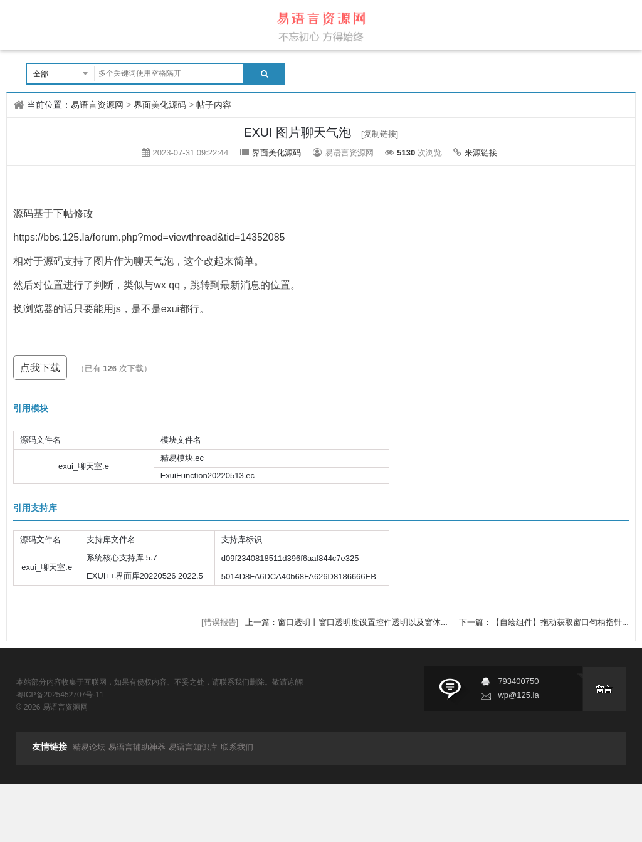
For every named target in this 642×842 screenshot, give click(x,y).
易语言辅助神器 (137, 747)
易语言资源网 (97, 105)
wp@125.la (518, 695)
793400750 (518, 681)
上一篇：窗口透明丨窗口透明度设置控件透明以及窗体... (347, 622)
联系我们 (237, 747)
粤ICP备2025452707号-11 (60, 694)
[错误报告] (219, 622)
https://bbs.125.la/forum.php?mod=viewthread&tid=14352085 (149, 237)
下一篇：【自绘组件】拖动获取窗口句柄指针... (544, 622)
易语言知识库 (193, 747)
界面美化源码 (160, 105)
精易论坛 (89, 747)
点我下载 (40, 367)
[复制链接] (379, 134)
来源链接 (481, 152)
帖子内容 (213, 105)
